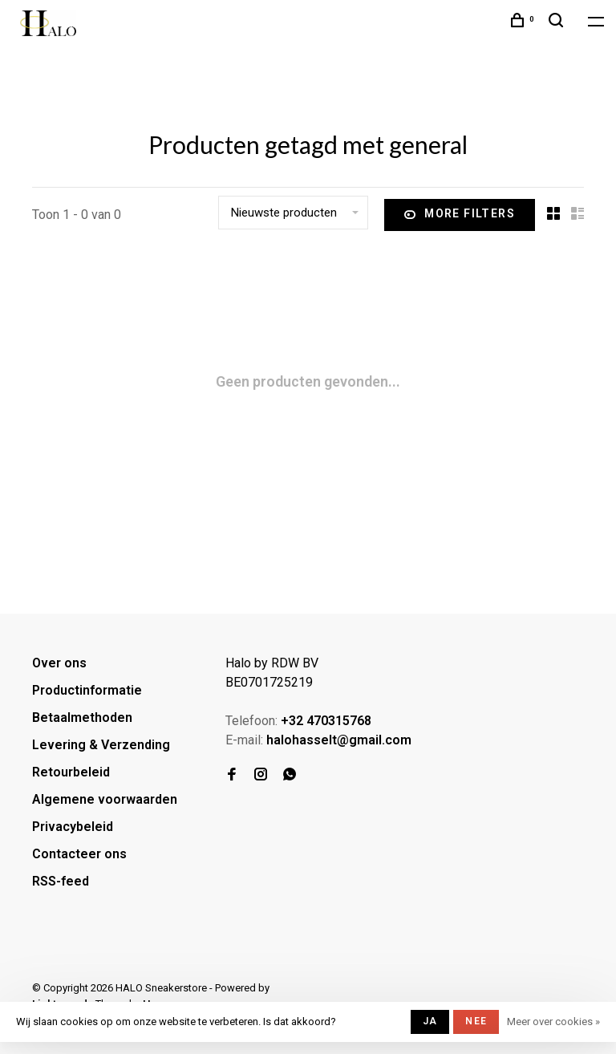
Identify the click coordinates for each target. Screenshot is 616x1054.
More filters (459, 215)
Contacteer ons (79, 853)
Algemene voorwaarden (104, 799)
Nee (476, 1021)
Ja (430, 1021)
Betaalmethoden (82, 717)
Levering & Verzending (101, 744)
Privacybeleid (72, 826)
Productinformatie (87, 690)
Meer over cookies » (553, 1021)
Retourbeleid (71, 772)
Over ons (59, 663)
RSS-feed (60, 881)
